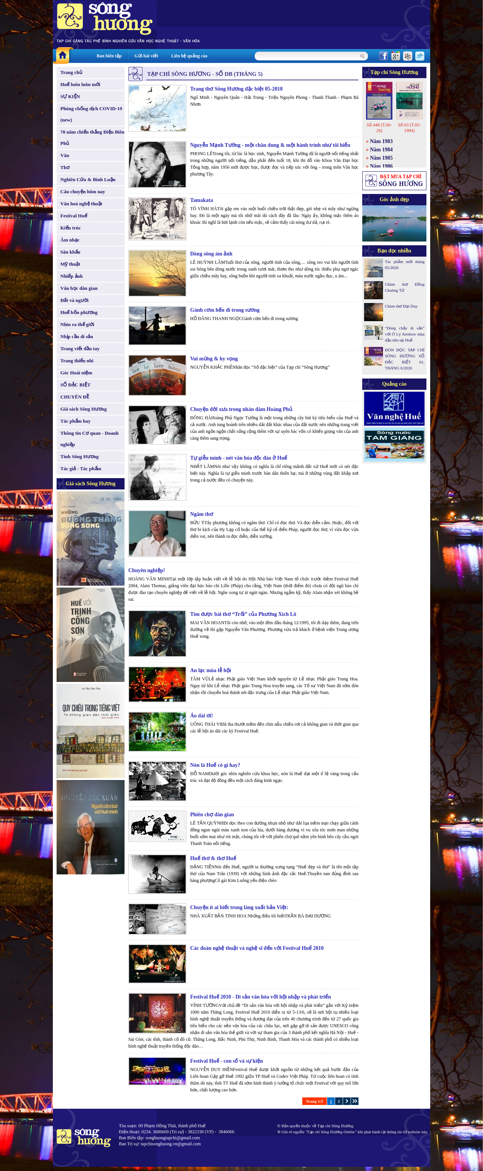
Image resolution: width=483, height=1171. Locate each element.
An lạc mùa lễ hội (210, 670)
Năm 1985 (381, 158)
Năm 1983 (381, 141)
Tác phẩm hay (75, 421)
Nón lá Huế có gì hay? (215, 765)
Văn (64, 155)
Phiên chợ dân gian (212, 814)
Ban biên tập (109, 55)
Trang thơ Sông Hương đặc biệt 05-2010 (236, 89)
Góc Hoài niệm (76, 372)
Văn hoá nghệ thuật (81, 203)
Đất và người (74, 300)
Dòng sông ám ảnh (211, 254)
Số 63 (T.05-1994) (409, 127)
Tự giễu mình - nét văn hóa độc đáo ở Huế (239, 458)
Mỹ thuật (70, 264)
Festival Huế (73, 216)
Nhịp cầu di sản (76, 336)
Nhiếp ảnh (71, 276)
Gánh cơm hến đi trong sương (225, 310)
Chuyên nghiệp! (146, 570)
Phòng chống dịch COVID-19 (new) (91, 114)
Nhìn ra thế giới (77, 324)
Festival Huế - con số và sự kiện (226, 1061)
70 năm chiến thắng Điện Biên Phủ (92, 137)
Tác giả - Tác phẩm (80, 468)
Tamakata (201, 200)
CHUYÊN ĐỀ (74, 397)
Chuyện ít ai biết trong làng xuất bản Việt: (239, 907)
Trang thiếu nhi (77, 360)
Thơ (64, 167)
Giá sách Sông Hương (83, 409)
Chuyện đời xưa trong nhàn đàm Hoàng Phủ (241, 409)
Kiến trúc (70, 228)
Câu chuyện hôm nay (82, 191)
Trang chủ (71, 72)
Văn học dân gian (79, 288)
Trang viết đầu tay (80, 348)
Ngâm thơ (201, 514)
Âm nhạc (70, 240)
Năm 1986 (381, 166)
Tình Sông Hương (79, 456)
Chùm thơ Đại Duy (401, 306)
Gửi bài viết (146, 55)
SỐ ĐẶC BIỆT (75, 385)
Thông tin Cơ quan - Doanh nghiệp (89, 438)
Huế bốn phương (79, 312)
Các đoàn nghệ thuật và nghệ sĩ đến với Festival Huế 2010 (257, 948)
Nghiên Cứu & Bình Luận (87, 179)
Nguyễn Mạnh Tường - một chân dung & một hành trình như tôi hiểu (270, 145)
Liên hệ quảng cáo (189, 55)
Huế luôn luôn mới (80, 84)
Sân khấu (70, 252)
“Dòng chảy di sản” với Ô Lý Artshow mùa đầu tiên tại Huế (405, 334)
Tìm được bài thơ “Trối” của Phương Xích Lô (243, 614)
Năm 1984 (381, 149)
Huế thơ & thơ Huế (213, 858)
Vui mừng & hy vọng (214, 359)
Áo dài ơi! (201, 716)
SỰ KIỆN (70, 96)
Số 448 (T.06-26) (379, 127)
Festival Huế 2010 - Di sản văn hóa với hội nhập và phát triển (260, 997)
